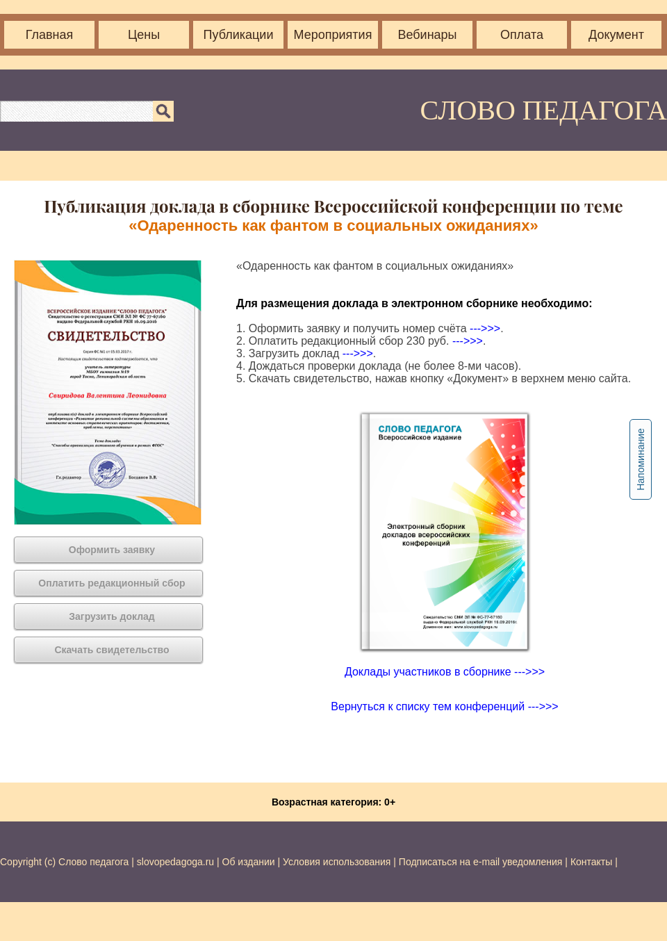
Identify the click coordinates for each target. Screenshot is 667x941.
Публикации (239, 35)
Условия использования (336, 861)
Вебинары (426, 35)
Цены (144, 35)
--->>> (485, 328)
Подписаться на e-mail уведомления (481, 861)
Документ (616, 35)
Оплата (521, 35)
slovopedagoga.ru (177, 861)
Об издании (248, 861)
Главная (50, 35)
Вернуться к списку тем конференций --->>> (444, 706)
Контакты (591, 861)
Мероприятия (333, 35)
